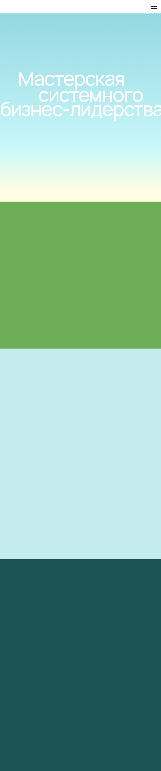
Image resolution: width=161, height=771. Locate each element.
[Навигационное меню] (154, 7)
